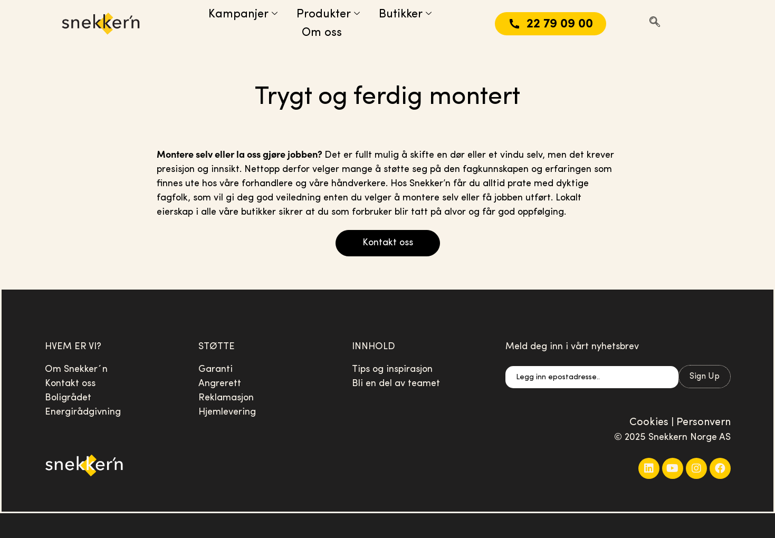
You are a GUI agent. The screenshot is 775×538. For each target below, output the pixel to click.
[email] (591, 377)
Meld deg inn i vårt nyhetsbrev (572, 347)
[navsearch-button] (654, 23)
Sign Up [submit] (705, 376)
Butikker (405, 14)
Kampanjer (243, 14)
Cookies (648, 422)
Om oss (322, 33)
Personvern (703, 422)
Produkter (328, 14)
